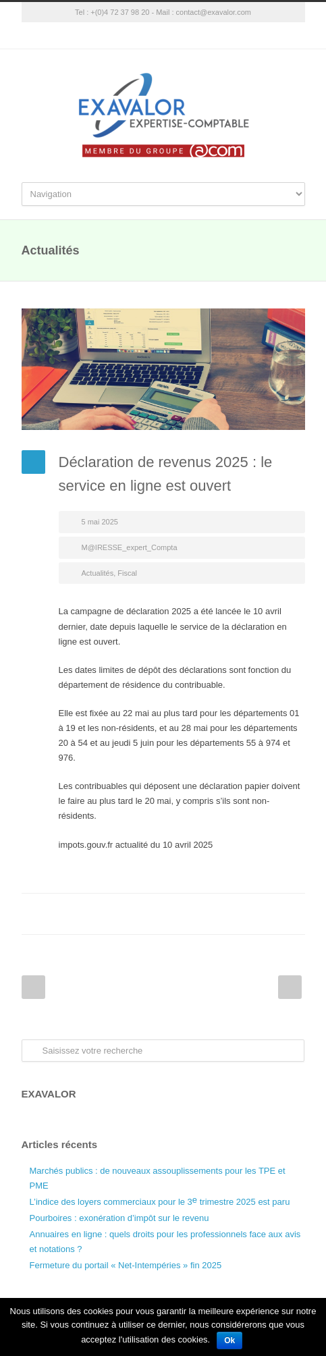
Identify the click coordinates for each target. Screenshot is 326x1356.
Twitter (210, 913)
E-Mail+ (291, 913)
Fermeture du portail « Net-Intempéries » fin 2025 (126, 1265)
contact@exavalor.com (213, 12)
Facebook (183, 913)
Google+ (163, 35)
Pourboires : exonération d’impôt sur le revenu (119, 1218)
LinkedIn (237, 913)
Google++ (264, 913)
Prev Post (33, 987)
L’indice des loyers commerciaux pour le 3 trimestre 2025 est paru (160, 1201)
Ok (229, 1340)
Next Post (290, 987)
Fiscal (127, 573)
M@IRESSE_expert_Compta (130, 547)
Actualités (98, 573)
